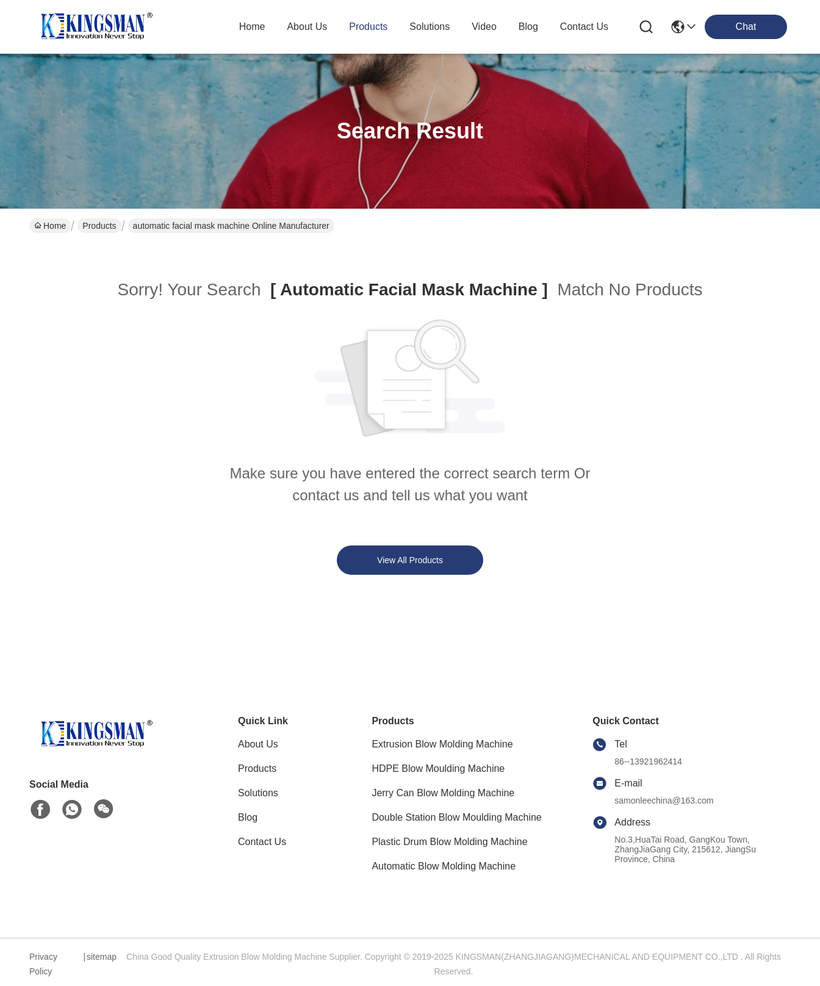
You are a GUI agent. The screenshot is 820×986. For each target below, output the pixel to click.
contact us (584, 26)
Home (252, 26)
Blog (247, 817)
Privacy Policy (43, 964)
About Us (258, 744)
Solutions (258, 793)
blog (528, 26)
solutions (429, 26)
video (484, 26)
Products (99, 226)
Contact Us (262, 842)
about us (307, 26)
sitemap (102, 957)
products (368, 26)
